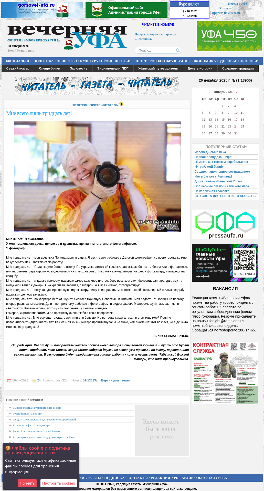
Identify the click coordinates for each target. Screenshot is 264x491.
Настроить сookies (58, 483)
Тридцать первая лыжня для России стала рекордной (44, 419)
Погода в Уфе (237, 3)
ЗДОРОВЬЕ (228, 61)
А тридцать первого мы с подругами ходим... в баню (44, 437)
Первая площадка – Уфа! (214, 157)
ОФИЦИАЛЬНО (17, 61)
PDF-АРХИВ (183, 478)
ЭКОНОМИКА (204, 61)
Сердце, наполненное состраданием (222, 171)
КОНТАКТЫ (138, 478)
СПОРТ (140, 61)
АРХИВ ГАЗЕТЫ (88, 478)
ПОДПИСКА (114, 478)
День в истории (200, 68)
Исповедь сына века (210, 152)
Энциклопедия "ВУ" (113, 68)
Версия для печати (115, 380)
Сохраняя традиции (238, 68)
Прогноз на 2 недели (226, 13)
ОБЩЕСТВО (67, 61)
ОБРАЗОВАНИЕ (177, 61)
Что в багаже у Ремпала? (214, 176)
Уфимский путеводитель (158, 68)
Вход (11, 50)
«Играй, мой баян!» (209, 167)
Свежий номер (17, 68)
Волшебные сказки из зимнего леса (222, 186)
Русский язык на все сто (27, 413)
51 (84, 380)
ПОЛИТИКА (44, 61)
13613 (91, 380)
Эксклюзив (79, 68)
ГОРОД (155, 61)
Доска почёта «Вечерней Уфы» (218, 181)
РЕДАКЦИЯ (160, 478)
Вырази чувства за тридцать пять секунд (37, 407)
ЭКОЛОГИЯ (250, 61)
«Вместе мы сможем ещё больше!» (221, 162)
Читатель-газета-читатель (95, 105)
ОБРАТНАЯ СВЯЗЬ (211, 478)
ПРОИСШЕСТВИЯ (116, 61)
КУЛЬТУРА (89, 61)
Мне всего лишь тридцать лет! (39, 113)
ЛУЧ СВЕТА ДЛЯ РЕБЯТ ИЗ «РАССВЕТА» (226, 196)
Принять (27, 483)
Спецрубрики (49, 68)
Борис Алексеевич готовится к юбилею (36, 431)
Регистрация (25, 50)
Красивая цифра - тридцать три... (32, 425)
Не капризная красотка (212, 191)
